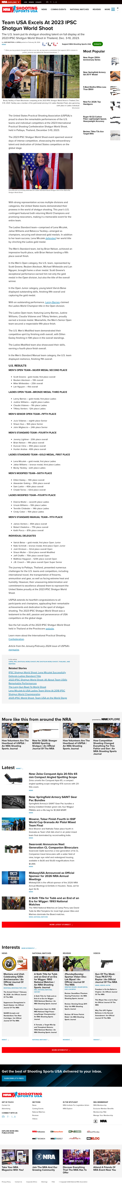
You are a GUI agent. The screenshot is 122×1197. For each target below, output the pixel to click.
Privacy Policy (6, 1182)
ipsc (15, 662)
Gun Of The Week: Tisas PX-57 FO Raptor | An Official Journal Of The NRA (106, 978)
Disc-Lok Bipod (70, 989)
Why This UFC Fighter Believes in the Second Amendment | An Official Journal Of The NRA (104, 1014)
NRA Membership (100, 1105)
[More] (22, 768)
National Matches (79, 9)
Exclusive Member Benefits (103, 1108)
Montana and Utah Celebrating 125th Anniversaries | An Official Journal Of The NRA (14, 979)
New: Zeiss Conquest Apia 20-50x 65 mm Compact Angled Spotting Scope (53, 775)
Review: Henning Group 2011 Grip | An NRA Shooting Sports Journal (76, 1006)
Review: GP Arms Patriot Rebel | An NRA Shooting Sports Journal (74, 1017)
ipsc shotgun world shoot (47, 662)
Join (26, 2)
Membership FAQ (99, 1112)
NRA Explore (67, 1108)
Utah (24, 988)
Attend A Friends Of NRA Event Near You (104, 1168)
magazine (14, 649)
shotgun (21, 662)
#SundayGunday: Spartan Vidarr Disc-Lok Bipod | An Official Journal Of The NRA (76, 979)
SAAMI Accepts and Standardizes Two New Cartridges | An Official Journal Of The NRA (13, 1017)
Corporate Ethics (31, 1182)
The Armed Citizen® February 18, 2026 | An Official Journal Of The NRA (15, 994)
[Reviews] (70, 1040)
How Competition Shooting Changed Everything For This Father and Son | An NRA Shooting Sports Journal (105, 747)
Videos (96, 953)
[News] (7, 1040)
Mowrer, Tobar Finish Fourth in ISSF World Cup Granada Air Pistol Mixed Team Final (52, 822)
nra (35, 990)
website (50, 628)
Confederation (16, 639)
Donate (39, 2)
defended (50, 238)
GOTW (108, 985)
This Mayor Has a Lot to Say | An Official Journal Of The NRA (106, 1002)
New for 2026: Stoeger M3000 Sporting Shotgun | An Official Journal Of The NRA (44, 744)
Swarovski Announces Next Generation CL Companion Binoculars (53, 845)
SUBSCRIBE (14, 1078)
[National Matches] (48, 1040)
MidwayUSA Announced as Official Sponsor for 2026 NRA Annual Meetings (51, 876)
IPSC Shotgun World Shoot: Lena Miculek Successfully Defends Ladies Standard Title (37, 674)
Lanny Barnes (52, 302)
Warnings (44, 1182)
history (37, 992)
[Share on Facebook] (44, 42)
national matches (45, 990)
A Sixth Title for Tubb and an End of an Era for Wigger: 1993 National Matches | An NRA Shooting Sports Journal (45, 980)
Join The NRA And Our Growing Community (44, 1168)
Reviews (97, 9)
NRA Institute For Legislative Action (76, 1105)
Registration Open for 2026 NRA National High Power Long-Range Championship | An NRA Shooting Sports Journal (45, 1014)
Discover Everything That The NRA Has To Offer (75, 1169)
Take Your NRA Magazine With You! (13, 1168)
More (18, 768)
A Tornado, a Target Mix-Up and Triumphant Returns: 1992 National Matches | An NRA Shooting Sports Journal (45, 1028)
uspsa (11, 662)
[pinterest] (55, 42)
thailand (62, 662)
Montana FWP (16, 988)
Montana (7, 988)
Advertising (6, 1108)
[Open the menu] (113, 9)
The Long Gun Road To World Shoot (27, 687)
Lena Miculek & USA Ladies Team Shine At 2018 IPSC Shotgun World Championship (37, 692)
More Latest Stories (71, 924)
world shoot (31, 662)
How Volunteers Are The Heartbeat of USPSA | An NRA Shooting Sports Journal (15, 744)
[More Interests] (35, 948)
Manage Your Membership (103, 1115)
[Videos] (100, 1040)
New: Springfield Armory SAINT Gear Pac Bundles (53, 798)
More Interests (27, 948)
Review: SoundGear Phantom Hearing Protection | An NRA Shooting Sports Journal (76, 996)
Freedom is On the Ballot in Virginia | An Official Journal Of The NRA (106, 992)
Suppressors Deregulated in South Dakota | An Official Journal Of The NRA (14, 1005)
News (44, 9)
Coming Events (58, 9)
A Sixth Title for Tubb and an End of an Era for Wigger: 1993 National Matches (54, 901)
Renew (31, 2)
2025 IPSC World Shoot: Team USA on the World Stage (38, 698)
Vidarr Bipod (82, 987)
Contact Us (6, 1105)
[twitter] (50, 42)
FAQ (53, 1182)
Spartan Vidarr (71, 987)
